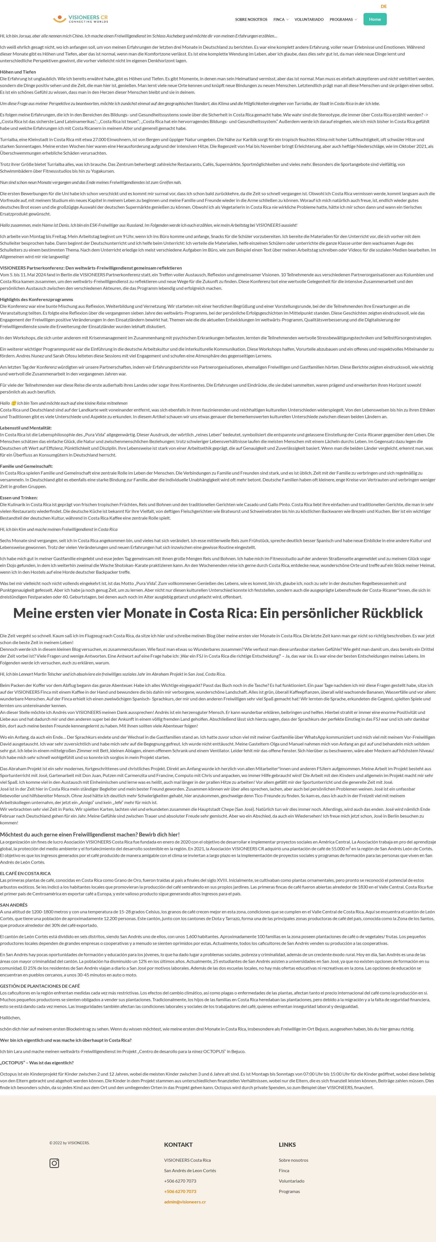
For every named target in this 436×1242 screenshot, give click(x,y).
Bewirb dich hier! (159, 840)
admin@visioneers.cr (185, 1201)
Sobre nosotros (251, 19)
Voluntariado (309, 19)
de (384, 6)
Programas (341, 19)
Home (375, 19)
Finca (279, 19)
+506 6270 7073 (180, 1191)
